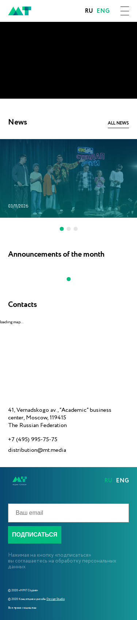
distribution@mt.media (37, 450)
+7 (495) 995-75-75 (32, 439)
